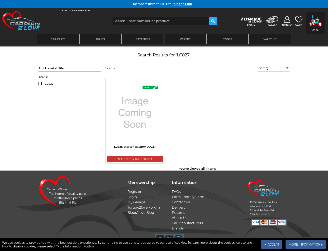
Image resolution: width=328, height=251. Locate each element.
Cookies (272, 202)
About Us (179, 218)
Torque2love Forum (143, 207)
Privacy (262, 202)
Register (134, 192)
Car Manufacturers (187, 223)
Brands (178, 228)
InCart (267, 206)
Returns (178, 213)
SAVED (298, 25)
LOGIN (63, 10)
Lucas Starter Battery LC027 (135, 146)
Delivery (179, 207)
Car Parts (58, 39)
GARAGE (272, 25)
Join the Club (182, 4)
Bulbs (100, 39)
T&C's (253, 202)
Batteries (143, 39)
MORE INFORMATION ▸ (306, 244)
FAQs (176, 192)
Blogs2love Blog (140, 213)
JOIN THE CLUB (81, 10)
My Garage (136, 202)
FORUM (251, 25)
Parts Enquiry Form (188, 197)
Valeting (270, 39)
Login (132, 197)
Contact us (181, 202)
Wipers (185, 39)
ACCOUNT (287, 25)
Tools (227, 39)
